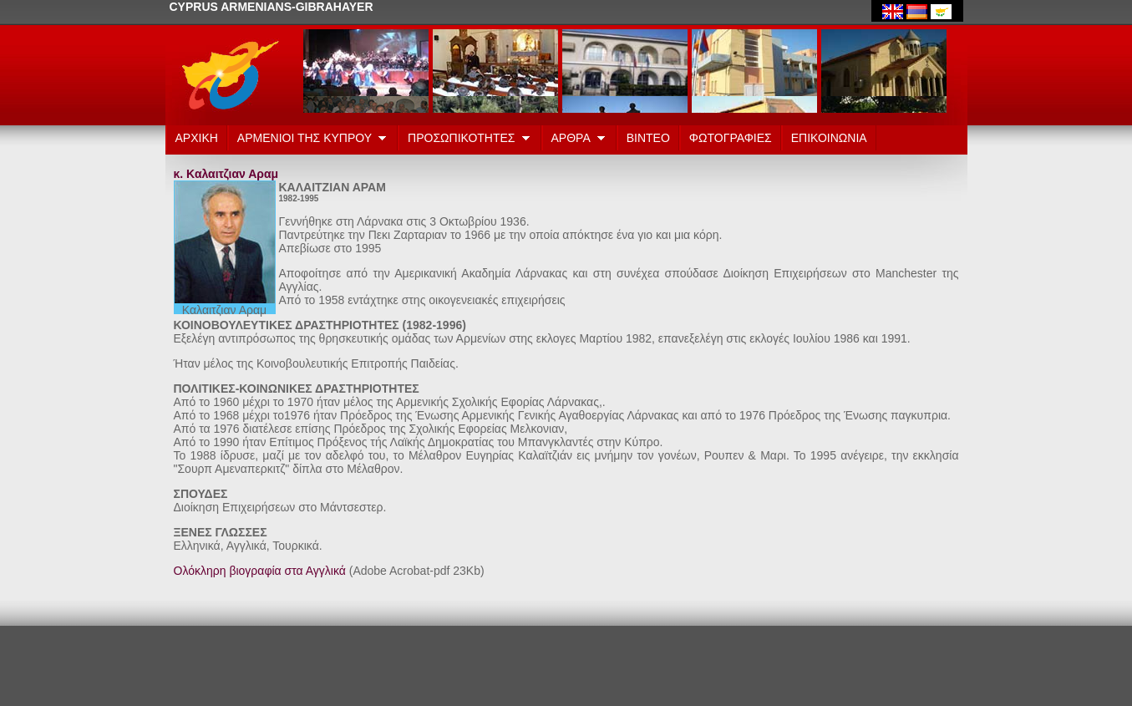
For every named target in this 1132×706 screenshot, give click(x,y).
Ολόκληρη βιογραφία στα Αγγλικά (260, 570)
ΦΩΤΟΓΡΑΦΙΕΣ (730, 138)
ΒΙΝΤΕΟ (648, 138)
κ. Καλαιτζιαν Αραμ (226, 173)
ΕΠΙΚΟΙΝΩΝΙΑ (829, 138)
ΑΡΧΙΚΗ (196, 138)
